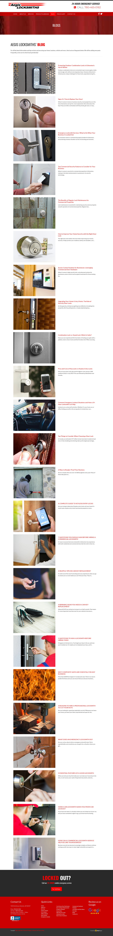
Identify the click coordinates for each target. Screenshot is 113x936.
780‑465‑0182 (93, 7)
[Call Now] (56, 889)
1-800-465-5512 (19, 910)
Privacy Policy (41, 930)
